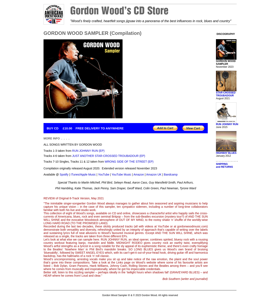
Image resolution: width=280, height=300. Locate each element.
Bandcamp (171, 174)
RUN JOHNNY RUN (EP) (88, 150)
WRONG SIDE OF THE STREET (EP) (129, 161)
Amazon (138, 174)
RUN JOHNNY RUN (227, 124)
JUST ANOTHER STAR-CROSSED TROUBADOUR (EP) (108, 155)
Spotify (64, 174)
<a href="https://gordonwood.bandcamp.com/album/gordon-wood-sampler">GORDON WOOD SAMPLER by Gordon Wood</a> (168, 78)
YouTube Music (121, 174)
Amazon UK (154, 174)
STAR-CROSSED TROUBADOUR (225, 94)
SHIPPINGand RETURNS (224, 165)
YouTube (103, 174)
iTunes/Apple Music (83, 174)
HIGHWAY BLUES (226, 153)
